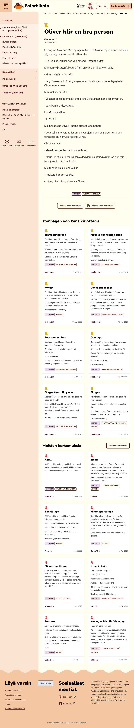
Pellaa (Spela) (9, 79)
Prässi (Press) (9, 124)
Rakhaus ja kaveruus (110, 264)
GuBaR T (48, 660)
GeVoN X (48, 497)
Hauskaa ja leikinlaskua (66, 264)
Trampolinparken (55, 235)
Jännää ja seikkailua (91, 194)
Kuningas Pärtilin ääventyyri (108, 621)
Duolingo (96, 337)
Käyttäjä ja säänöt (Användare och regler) (18, 117)
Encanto (50, 621)
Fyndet (49, 287)
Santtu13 (94, 551)
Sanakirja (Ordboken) (12, 92)
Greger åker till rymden (59, 392)
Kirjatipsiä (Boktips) (11, 47)
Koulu (48, 460)
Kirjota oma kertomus (70, 205)
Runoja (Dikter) (9, 42)
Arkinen (59, 314)
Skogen (95, 392)
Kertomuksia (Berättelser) (14, 36)
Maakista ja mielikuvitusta (113, 314)
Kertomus (77, 194)
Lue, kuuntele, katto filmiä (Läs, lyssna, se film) (14, 29)
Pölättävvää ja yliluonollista (114, 423)
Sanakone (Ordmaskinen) (14, 86)
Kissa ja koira (99, 566)
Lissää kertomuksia (118, 445)
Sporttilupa (52, 512)
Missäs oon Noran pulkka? (15, 63)
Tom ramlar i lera (55, 337)
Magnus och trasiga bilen (106, 235)
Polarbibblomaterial (11, 109)
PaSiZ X (94, 606)
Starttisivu (7, 20)
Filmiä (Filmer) (9, 58)
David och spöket (101, 287)
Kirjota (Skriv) (9, 72)
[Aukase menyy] (34, 29)
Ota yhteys (45, 683)
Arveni (47, 551)
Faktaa (94, 427)
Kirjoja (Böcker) (9, 52)
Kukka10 (94, 497)
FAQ (4, 129)
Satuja (58, 652)
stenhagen (49, 39)
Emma (94, 460)
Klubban (94, 660)
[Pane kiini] (19, 14)
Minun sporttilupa (102, 512)
